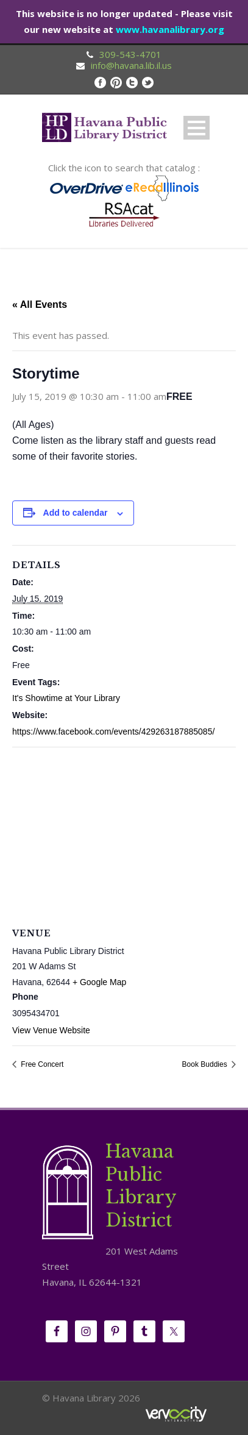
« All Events (39, 304)
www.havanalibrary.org (170, 29)
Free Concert (41, 1064)
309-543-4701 (130, 54)
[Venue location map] (124, 835)
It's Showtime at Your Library (66, 698)
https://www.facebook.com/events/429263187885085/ (113, 731)
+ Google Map (99, 982)
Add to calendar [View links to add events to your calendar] (75, 513)
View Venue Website (51, 1030)
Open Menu (196, 128)
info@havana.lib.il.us (131, 65)
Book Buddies (205, 1064)
